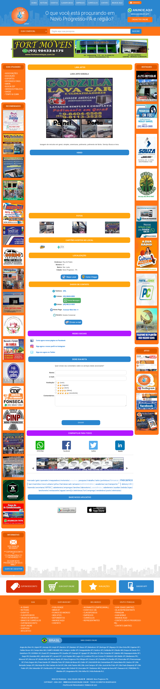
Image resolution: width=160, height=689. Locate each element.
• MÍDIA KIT (55, 610)
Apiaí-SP (38, 647)
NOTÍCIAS (43, 3)
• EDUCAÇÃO (9, 76)
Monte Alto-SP (44, 659)
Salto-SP (84, 662)
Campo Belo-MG (40, 650)
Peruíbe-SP (113, 659)
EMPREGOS (80, 3)
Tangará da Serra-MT (109, 668)
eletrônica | (78, 490)
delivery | (125, 484)
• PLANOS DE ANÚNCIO (60, 613)
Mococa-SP (33, 659)
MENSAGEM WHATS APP (140, 14)
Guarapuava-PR (55, 653)
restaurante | (54, 490)
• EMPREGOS (88, 615)
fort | (85, 490)
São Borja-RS (40, 665)
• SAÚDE (7, 92)
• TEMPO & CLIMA (11, 94)
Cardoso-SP (98, 650)
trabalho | (91, 480)
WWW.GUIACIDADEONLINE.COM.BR (76, 682)
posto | (109, 490)
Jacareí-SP (57, 656)
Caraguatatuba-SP (86, 650)
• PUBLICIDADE (57, 607)
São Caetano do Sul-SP (54, 665)
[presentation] (68, 413)
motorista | (65, 480)
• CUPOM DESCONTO (28, 623)
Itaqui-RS (25, 656)
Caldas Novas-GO (26, 650)
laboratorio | (86, 487)
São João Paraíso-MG (72, 665)
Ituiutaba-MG (34, 656)
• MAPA (7, 84)
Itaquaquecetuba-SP (132, 653)
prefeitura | (105, 480)
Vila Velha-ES (84, 671)
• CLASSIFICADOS (27, 615)
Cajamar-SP (135, 647)
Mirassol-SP (23, 659)
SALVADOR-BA (94, 662)
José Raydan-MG (69, 656)
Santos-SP (130, 662)
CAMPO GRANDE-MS (55, 650)
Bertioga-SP (104, 647)
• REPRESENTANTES (91, 620)
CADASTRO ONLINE (140, 19)
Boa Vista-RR (124, 647)
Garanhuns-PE (25, 653)
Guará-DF (45, 653)
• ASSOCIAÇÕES (11, 73)
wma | (49, 487)
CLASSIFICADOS (67, 3)
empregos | (69, 487)
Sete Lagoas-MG (63, 668)
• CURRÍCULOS (89, 618)
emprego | (92, 490)
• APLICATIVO (25, 631)
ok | (131, 484)
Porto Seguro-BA (31, 662)
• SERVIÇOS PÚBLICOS (13, 89)
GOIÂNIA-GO (36, 653)
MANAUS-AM (112, 656)
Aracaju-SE (47, 647)
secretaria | (40, 487)
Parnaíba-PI (103, 659)
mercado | (31, 480)
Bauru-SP (83, 647)
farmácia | (64, 484)
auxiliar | (117, 487)
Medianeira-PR (131, 656)
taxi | (31, 484)
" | (120, 483)
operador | (45, 480)
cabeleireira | (58, 487)
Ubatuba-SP (60, 671)
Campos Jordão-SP (71, 650)
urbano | (50, 484)
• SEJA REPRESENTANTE (124, 610)
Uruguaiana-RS (71, 671)
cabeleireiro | (108, 487)
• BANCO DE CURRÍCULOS (30, 620)
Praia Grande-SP (44, 662)
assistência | (97, 487)
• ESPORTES (9, 79)
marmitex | (37, 484)
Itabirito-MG (119, 653)
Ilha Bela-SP (95, 653)
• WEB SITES (56, 615)
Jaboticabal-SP (46, 656)
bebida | (124, 487)
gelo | (38, 480)
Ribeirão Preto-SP (58, 662)
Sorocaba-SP (83, 668)
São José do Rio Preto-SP (108, 665)
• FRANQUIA (119, 613)
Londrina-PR (89, 656)
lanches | (77, 487)
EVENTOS (54, 3)
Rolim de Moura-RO (73, 662)
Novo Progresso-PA (71, 659)
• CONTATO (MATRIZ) (123, 626)
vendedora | (101, 490)
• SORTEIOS (25, 628)
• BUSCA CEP (9, 86)
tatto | (98, 480)
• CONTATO (56, 623)
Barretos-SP (64, 647)
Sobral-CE (73, 668)
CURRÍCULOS (93, 3)
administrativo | (88, 484)
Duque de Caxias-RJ (131, 650)
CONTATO (104, 3)
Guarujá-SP (76, 653)
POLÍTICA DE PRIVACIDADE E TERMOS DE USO (80, 685)
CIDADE (34, 3)
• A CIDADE (24, 607)
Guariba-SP (67, 653)
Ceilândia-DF (108, 650)
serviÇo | (70, 490)
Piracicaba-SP (123, 659)
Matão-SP (121, 656)
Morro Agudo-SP (57, 659)
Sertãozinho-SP (50, 668)
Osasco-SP (93, 659)
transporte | (113, 484)
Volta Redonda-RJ (96, 671)
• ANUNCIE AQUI (57, 620)
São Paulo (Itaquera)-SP (128, 665)
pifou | (57, 484)
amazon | (77, 484)
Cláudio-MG (119, 650)
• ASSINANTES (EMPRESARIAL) (96, 607)
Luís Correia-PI (100, 656)
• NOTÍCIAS (24, 610)
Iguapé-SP (85, 653)
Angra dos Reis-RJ (27, 647)
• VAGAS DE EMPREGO (29, 618)
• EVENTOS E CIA (90, 610)
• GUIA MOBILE (120, 615)
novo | (44, 484)
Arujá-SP (55, 647)
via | (106, 484)
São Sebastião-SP (36, 668)
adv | (71, 484)
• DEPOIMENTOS (58, 618)
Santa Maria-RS (119, 662)
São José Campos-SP (90, 665)
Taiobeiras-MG (95, 668)
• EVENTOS (24, 613)
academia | (100, 484)
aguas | (63, 490)
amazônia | (74, 480)
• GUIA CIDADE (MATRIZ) (124, 607)
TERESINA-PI (133, 668)
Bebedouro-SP (93, 647)
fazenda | (31, 487)
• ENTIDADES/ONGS (12, 81)
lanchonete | (44, 490)
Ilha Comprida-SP (107, 653)
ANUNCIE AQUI (117, 3)
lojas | (130, 487)
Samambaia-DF (107, 662)
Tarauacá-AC (123, 668)
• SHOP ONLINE (26, 626)
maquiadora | (55, 480)
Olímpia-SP (84, 659)
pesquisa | (83, 480)
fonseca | (115, 480)
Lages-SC (79, 656)
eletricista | (116, 490)
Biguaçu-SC (114, 647)
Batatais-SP (74, 647)
